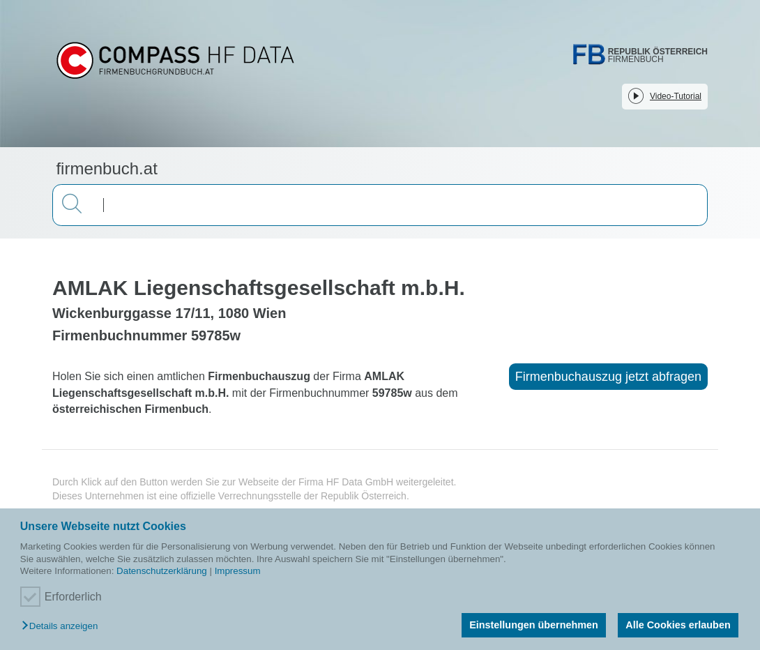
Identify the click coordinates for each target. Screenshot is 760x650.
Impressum (238, 571)
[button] (63, 627)
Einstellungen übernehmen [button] (533, 624)
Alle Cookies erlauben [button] (677, 624)
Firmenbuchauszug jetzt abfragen (608, 377)
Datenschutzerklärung (161, 571)
